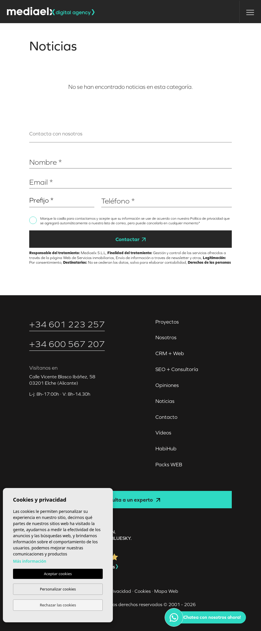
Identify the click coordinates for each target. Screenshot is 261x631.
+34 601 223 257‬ (67, 324)
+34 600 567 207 (67, 344)
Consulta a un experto (130, 500)
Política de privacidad (207, 219)
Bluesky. (121, 538)
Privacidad (120, 591)
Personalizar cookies (58, 589)
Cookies (143, 591)
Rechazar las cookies (58, 605)
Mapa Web (166, 591)
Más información (29, 561)
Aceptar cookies (58, 573)
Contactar (130, 239)
